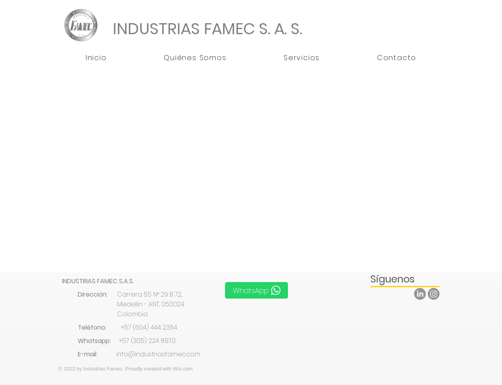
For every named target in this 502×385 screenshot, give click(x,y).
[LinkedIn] (420, 294)
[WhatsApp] (256, 290)
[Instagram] (434, 294)
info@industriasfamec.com (158, 354)
